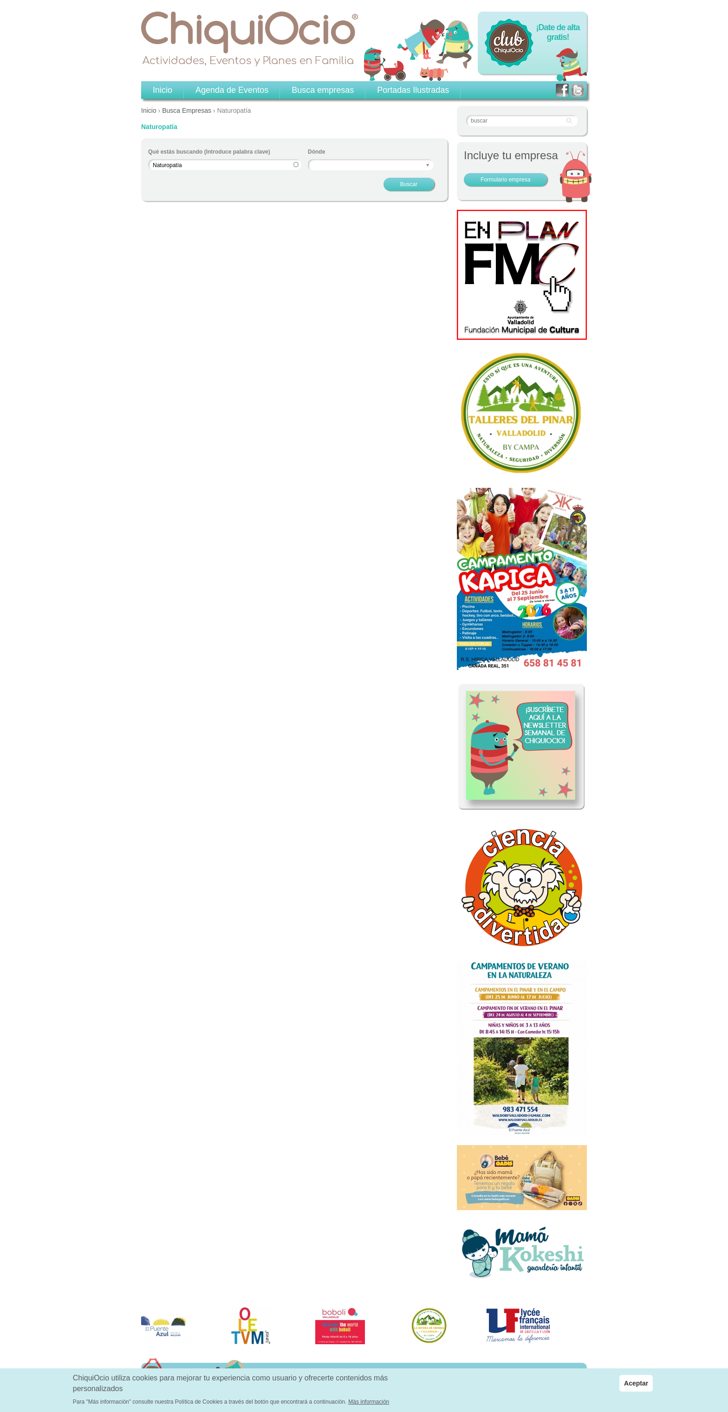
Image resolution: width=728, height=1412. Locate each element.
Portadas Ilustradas (413, 90)
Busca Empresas (186, 110)
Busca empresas (323, 90)
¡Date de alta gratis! (557, 32)
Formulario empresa (505, 179)
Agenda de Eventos (231, 90)
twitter (578, 90)
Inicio (148, 110)
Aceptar (636, 1383)
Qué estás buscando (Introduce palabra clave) (209, 152)
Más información (368, 1402)
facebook (562, 90)
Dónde (316, 152)
